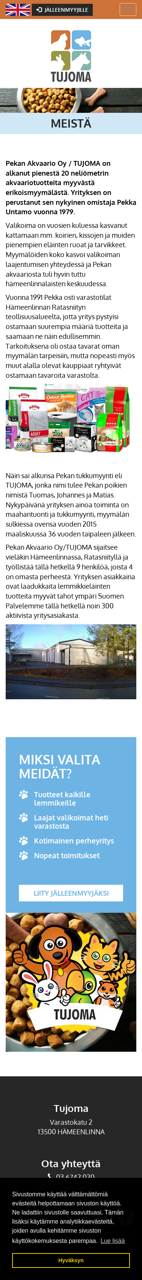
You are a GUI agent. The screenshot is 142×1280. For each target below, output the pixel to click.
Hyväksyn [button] (71, 1260)
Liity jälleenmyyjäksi (71, 893)
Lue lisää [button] (113, 1241)
